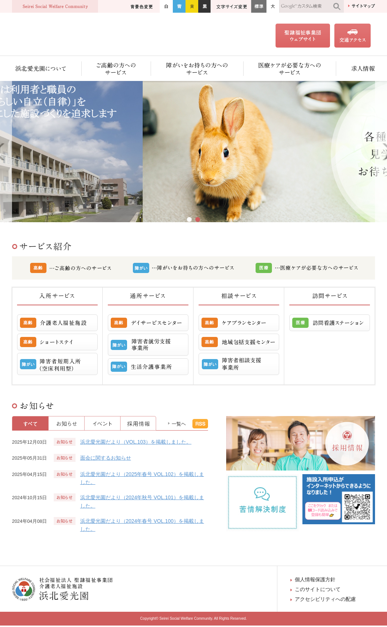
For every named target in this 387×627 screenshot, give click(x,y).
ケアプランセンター (239, 324)
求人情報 (355, 69)
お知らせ (67, 425)
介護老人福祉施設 (57, 324)
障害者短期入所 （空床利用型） (57, 365)
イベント (103, 425)
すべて (30, 425)
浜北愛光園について (47, 69)
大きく (273, 6)
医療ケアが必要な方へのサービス (290, 69)
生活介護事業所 (148, 368)
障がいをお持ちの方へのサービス (197, 69)
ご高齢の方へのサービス (116, 69)
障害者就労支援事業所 (148, 346)
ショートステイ (57, 343)
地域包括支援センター (239, 343)
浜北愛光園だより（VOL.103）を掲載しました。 (136, 443)
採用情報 (138, 425)
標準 (258, 6)
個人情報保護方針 (315, 581)
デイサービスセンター (148, 324)
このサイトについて (318, 591)
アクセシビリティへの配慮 (325, 600)
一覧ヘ (179, 425)
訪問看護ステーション (329, 324)
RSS (200, 425)
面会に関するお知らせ (105, 459)
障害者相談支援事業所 (239, 365)
